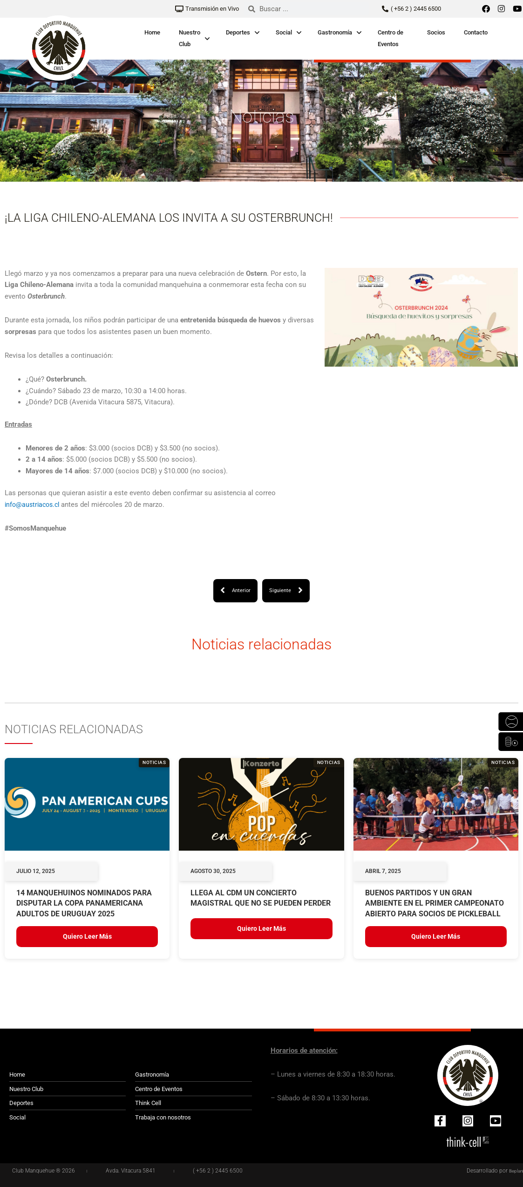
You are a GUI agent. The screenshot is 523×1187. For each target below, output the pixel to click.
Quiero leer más (87, 937)
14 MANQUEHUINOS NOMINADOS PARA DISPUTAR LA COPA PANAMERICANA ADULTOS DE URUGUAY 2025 (84, 904)
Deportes (238, 32)
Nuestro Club (189, 38)
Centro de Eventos (390, 38)
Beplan (514, 1170)
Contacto (476, 32)
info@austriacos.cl (34, 504)
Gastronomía (335, 32)
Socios (436, 32)
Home (152, 32)
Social (284, 32)
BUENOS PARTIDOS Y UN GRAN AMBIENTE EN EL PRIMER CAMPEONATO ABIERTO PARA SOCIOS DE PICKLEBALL (434, 904)
